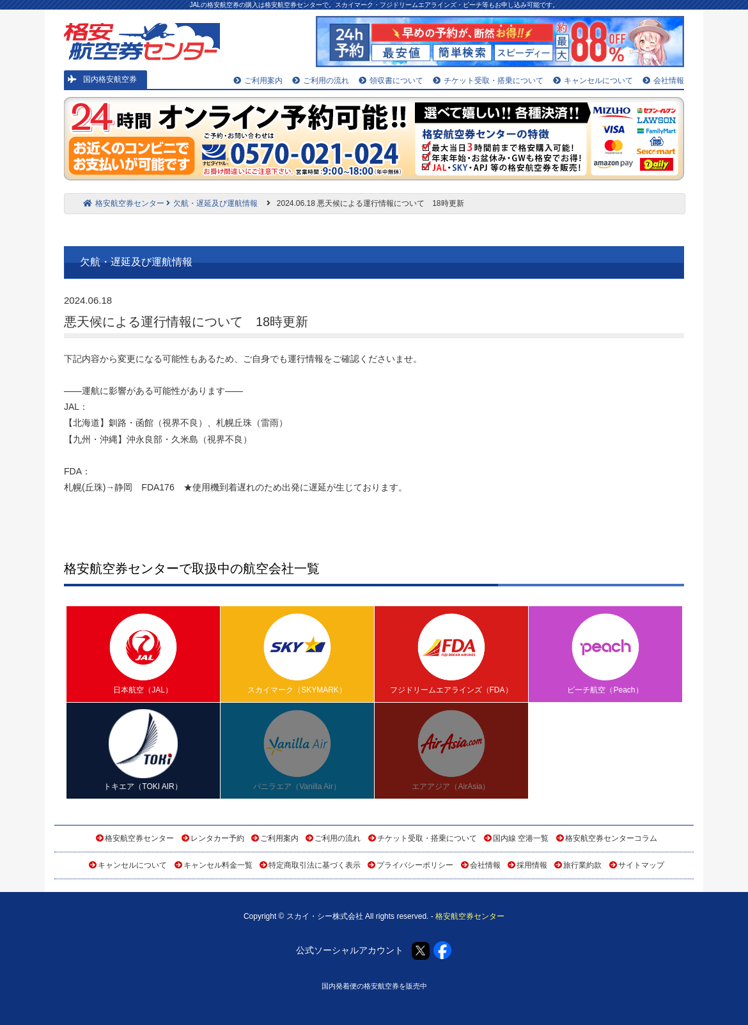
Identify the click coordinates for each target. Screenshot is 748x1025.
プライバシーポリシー (415, 865)
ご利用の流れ (320, 80)
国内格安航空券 (102, 79)
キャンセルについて (593, 80)
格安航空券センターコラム (611, 838)
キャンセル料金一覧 (218, 865)
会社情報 (663, 80)
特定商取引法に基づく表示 (315, 865)
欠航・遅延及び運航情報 (212, 203)
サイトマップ (641, 865)
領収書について (391, 80)
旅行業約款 (582, 865)
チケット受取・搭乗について (488, 80)
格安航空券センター (123, 203)
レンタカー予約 (217, 838)
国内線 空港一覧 (521, 838)
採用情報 (532, 865)
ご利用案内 (258, 80)
